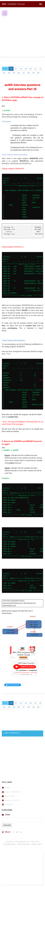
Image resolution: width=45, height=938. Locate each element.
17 (16, 69)
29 (33, 73)
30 (38, 73)
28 (29, 73)
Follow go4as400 (12, 685)
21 (35, 69)
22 (40, 69)
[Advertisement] (22, 34)
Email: (7, 815)
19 (26, 69)
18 (21, 69)
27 (24, 73)
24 (9, 73)
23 (4, 73)
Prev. (5, 69)
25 (14, 73)
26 (19, 73)
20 (31, 69)
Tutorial (13, 4)
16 (11, 69)
